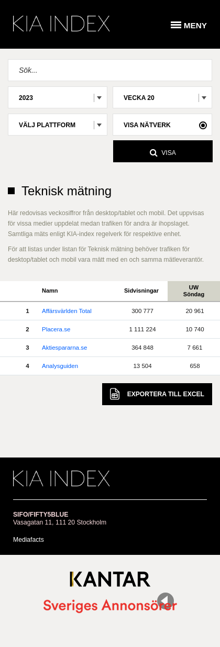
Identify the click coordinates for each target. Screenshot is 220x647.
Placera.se (56, 329)
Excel (157, 394)
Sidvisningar (141, 290)
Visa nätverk (147, 125)
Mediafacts (28, 539)
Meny (195, 25)
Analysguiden (60, 366)
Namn (50, 290)
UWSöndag (193, 290)
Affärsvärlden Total (67, 311)
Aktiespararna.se (64, 347)
